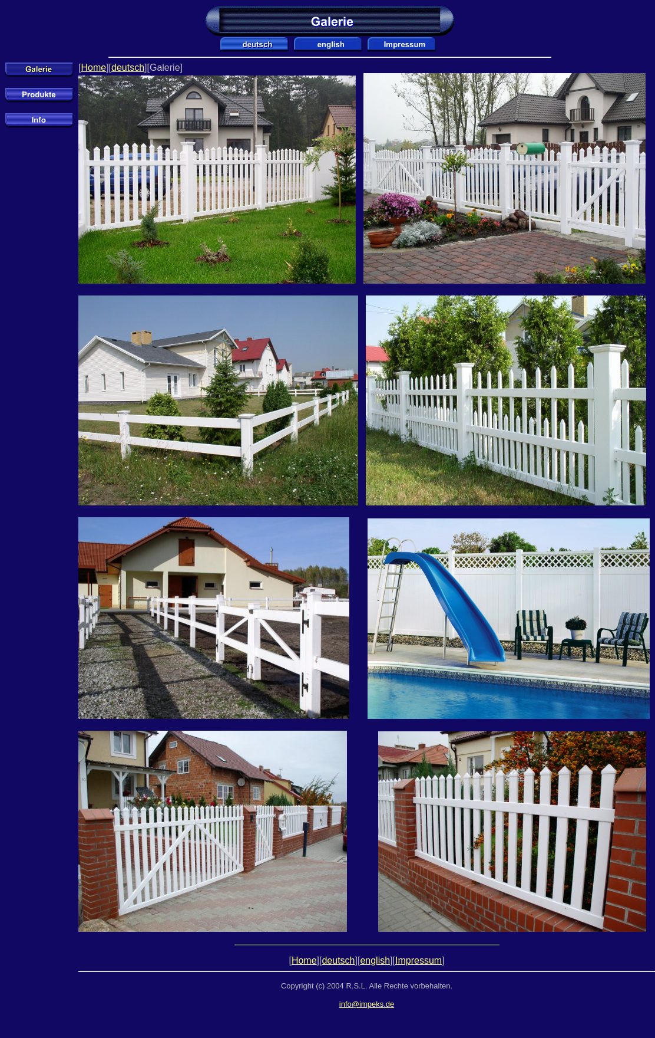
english (375, 960)
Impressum (418, 960)
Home (93, 68)
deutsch (127, 68)
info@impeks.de (366, 1004)
